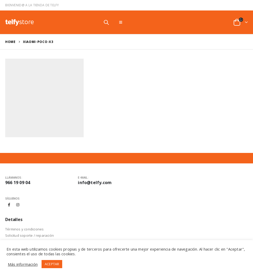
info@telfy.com (95, 182)
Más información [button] (23, 264)
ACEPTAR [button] (52, 264)
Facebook (9, 205)
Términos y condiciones (24, 229)
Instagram (18, 205)
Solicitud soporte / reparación (29, 235)
